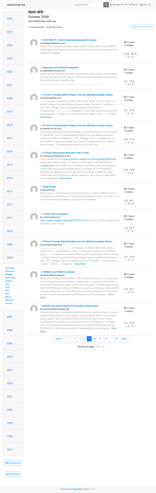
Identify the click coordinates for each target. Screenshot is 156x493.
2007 (10, 316)
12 (106, 338)
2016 (10, 151)
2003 (10, 370)
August (8, 281)
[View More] (45, 117)
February (9, 300)
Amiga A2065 (48, 186)
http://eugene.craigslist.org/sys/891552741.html (63, 220)
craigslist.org (46, 165)
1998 (10, 436)
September (10, 277)
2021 (10, 85)
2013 (10, 191)
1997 (10, 449)
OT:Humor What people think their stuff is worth (64, 153)
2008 (10, 257)
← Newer (57, 338)
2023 (10, 58)
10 (94, 338)
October (9, 274)
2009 (10, 244)
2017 (10, 138)
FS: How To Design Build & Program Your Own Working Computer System (76, 95)
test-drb (35, 11)
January (9, 303)
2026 (10, 18)
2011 (10, 217)
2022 (10, 71)
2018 (10, 124)
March (8, 297)
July (7, 284)
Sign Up (145, 4)
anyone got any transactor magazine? (59, 67)
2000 (10, 409)
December (10, 268)
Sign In (133, 4)
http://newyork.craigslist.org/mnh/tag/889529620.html (90, 159)
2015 (10, 164)
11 (100, 338)
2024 (10, 45)
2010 (10, 231)
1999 (10, 423)
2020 (10, 98)
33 (116, 338)
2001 (10, 396)
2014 (10, 177)
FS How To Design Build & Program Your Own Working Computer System (76, 241)
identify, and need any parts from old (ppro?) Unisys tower (69, 306)
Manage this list (118, 4)
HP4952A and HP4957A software (57, 272)
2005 (10, 343)
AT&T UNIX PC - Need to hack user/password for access (68, 40)
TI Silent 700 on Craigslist (54, 214)
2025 (10, 31)
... (70, 338)
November (10, 271)
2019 (10, 111)
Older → (125, 338)
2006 (10, 330)
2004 (10, 356)
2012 (10, 204)
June (7, 287)
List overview (12, 463)
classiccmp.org (16, 4)
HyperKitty (77, 489)
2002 (10, 383)
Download (13, 474)
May (7, 290)
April (7, 293)
